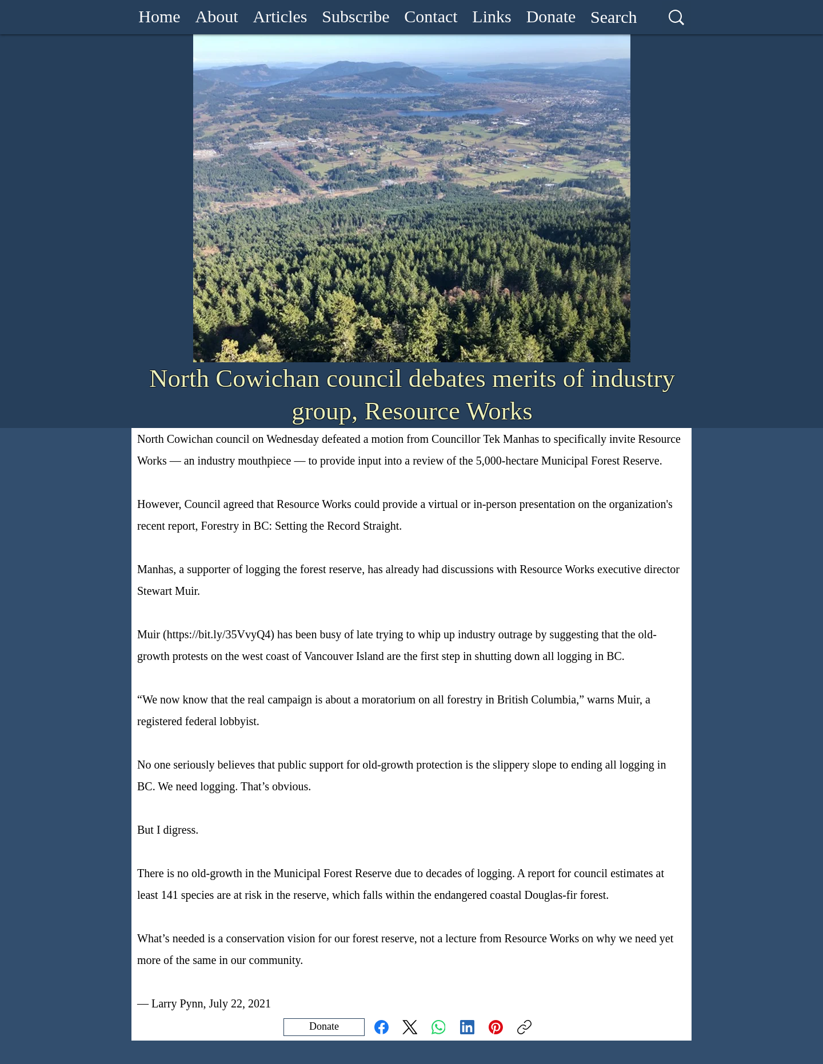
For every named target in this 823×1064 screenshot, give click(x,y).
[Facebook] (381, 1027)
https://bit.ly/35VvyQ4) (220, 634)
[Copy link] (524, 1027)
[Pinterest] (496, 1027)
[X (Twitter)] (410, 1027)
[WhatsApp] (439, 1027)
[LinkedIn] (467, 1027)
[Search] (613, 17)
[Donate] (324, 1027)
